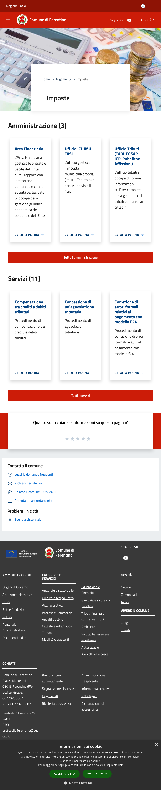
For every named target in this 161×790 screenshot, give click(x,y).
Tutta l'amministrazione (81, 257)
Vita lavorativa (52, 605)
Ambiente (88, 626)
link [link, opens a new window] (120, 765)
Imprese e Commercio (57, 612)
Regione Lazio (16, 5)
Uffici (6, 602)
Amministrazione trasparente (93, 678)
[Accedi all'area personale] (143, 6)
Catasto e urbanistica (57, 626)
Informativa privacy (95, 688)
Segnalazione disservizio (59, 688)
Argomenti (63, 79)
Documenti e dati (14, 637)
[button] (80, 783)
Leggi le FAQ (50, 696)
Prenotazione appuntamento (52, 678)
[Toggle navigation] (8, 19)
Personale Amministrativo (13, 627)
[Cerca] (152, 19)
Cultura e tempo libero (58, 597)
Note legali (89, 696)
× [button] (156, 744)
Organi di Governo (15, 587)
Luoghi (125, 622)
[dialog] (80, 765)
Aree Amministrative (17, 594)
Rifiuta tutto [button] (97, 773)
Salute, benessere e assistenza (95, 637)
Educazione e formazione (90, 589)
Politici (7, 616)
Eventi (125, 630)
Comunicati (129, 594)
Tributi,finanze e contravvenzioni (92, 616)
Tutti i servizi (80, 395)
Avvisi (125, 602)
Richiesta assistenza (56, 703)
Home (45, 79)
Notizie (126, 587)
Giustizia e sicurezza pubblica (95, 603)
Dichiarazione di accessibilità (92, 706)
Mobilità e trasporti (55, 639)
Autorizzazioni (91, 647)
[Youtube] (128, 20)
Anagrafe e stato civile (58, 590)
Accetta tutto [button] (64, 773)
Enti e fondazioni (14, 609)
